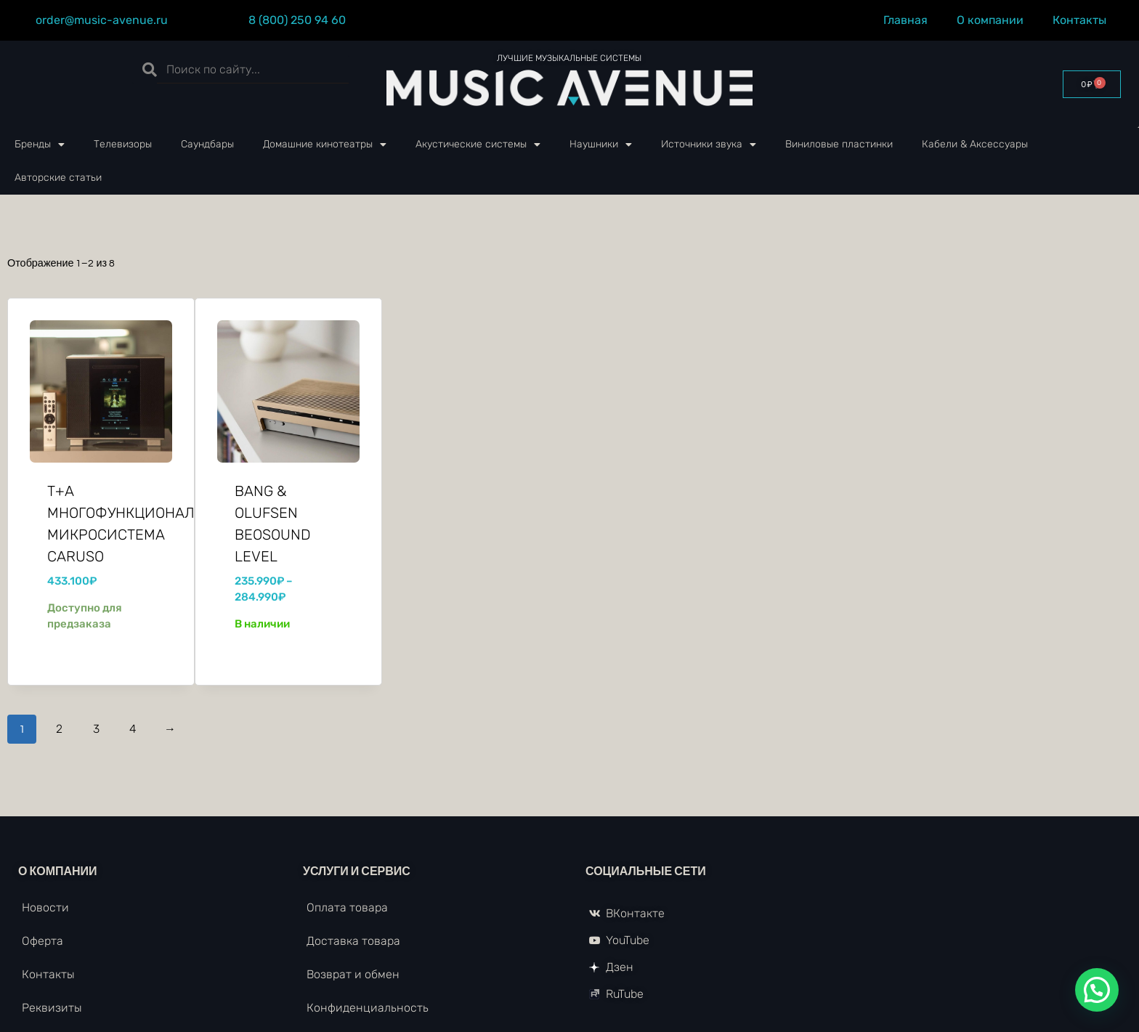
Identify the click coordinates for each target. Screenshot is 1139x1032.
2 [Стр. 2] (59, 729)
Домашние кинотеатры (324, 144)
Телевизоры (123, 144)
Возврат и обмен (353, 974)
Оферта (42, 941)
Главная (905, 20)
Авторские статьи (58, 177)
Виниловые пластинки (839, 144)
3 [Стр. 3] (96, 729)
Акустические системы (478, 144)
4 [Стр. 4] (133, 729)
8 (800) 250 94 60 (297, 20)
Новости (45, 907)
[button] (1097, 990)
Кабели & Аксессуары (975, 144)
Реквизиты (52, 1008)
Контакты (1083, 20)
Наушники (601, 144)
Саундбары (207, 144)
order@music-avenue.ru (102, 20)
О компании (990, 20)
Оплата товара (347, 907)
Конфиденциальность (368, 1008)
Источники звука (708, 144)
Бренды (40, 144)
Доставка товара (353, 941)
